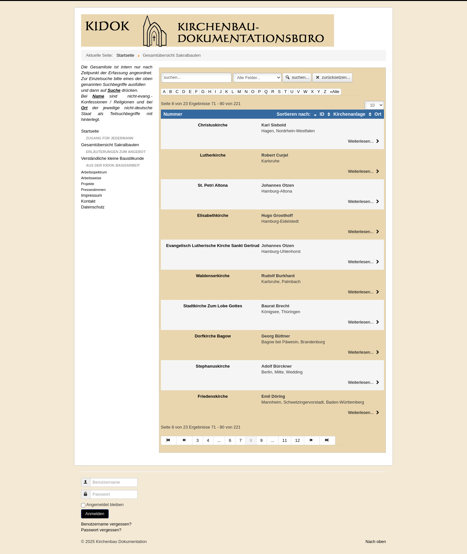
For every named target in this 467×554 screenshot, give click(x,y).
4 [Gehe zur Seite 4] (208, 440)
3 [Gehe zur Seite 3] (198, 440)
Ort (374, 114)
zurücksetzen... (332, 77)
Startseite (90, 131)
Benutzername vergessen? (106, 524)
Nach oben (375, 541)
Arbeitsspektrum (94, 172)
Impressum (91, 195)
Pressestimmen (93, 190)
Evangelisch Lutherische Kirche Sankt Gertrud (212, 245)
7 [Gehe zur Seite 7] (240, 440)
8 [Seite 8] (251, 440)
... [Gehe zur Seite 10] (272, 440)
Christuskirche (212, 125)
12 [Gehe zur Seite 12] (297, 440)
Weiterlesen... (364, 141)
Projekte (87, 184)
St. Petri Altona (213, 185)
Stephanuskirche (213, 366)
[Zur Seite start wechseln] (169, 440)
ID (318, 114)
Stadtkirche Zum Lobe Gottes (212, 305)
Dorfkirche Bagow (213, 336)
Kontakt (88, 201)
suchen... (297, 77)
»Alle (334, 91)
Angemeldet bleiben (105, 504)
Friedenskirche (213, 396)
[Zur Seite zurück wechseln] (184, 440)
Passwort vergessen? (101, 529)
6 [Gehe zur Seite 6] (230, 440)
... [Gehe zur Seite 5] (219, 440)
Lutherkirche (213, 155)
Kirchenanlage (345, 114)
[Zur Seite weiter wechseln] (312, 440)
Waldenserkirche (213, 275)
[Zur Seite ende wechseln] (327, 440)
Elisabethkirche (212, 215)
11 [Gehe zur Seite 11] (284, 440)
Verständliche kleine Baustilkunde (112, 158)
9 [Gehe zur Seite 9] (261, 440)
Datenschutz (92, 207)
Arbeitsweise (91, 178)
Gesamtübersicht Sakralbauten (110, 144)
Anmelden (94, 513)
